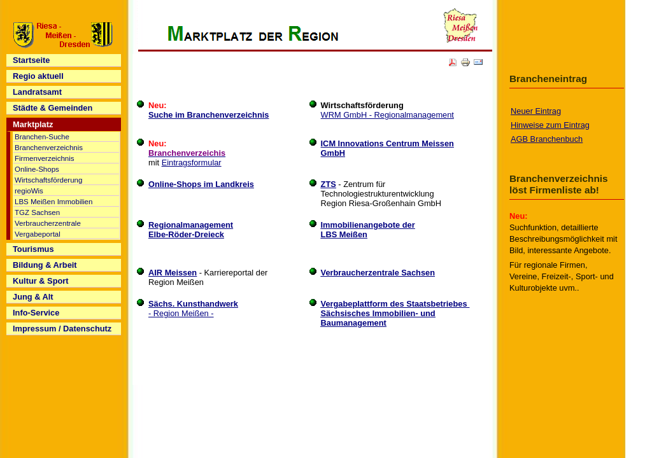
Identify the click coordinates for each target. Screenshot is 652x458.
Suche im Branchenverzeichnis (208, 115)
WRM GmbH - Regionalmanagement (387, 115)
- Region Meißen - (193, 308)
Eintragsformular (192, 162)
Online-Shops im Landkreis (201, 184)
